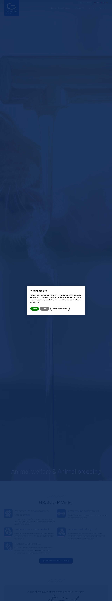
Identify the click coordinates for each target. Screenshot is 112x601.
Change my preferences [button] (60, 308)
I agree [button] (35, 308)
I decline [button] (44, 308)
